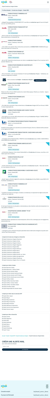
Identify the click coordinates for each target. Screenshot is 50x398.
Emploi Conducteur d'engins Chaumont (12, 239)
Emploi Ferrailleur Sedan (9, 286)
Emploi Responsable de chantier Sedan (12, 288)
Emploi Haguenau (7, 318)
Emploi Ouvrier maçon (8, 309)
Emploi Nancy (6, 324)
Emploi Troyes (6, 330)
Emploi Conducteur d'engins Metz (11, 246)
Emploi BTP (12, 335)
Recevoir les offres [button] (40, 80)
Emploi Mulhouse (7, 322)
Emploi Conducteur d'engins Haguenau (12, 245)
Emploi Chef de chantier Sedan (10, 271)
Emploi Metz (6, 320)
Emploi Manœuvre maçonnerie (10, 305)
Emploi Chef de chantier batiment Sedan (12, 273)
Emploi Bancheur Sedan (8, 267)
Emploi (7, 335)
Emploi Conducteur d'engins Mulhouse (12, 248)
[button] (48, 2)
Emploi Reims (6, 326)
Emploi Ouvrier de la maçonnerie (11, 307)
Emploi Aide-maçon (8, 296)
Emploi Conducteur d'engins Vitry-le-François (14, 260)
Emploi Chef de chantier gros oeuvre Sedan (13, 277)
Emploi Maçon (6, 298)
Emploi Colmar (6, 316)
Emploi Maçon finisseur (8, 303)
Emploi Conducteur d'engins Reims (11, 252)
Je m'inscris (25, 349)
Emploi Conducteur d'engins (22, 335)
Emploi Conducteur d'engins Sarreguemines (13, 256)
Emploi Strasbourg (7, 328)
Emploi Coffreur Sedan (8, 279)
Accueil (3, 335)
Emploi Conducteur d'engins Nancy (11, 250)
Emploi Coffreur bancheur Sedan (11, 281)
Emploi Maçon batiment (8, 299)
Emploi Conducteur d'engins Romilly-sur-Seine (14, 254)
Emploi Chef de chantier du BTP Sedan (12, 275)
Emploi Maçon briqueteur (9, 301)
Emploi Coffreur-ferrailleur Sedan (11, 284)
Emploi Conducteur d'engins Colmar (11, 241)
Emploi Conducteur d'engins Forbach (12, 243)
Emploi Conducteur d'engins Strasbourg (12, 258)
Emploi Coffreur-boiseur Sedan (10, 282)
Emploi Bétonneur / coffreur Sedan (11, 269)
